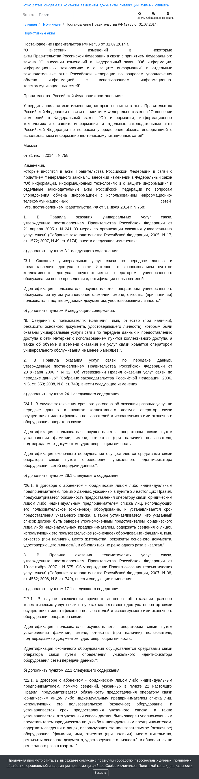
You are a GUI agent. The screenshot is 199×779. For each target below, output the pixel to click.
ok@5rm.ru (53, 5)
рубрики (146, 5)
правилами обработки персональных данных (134, 760)
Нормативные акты (39, 33)
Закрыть (101, 772)
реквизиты (89, 5)
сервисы (162, 5)
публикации (129, 5)
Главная (30, 24)
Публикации (51, 24)
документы (109, 5)
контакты (71, 5)
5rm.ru (28, 15)
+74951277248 (33, 5)
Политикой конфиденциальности (166, 766)
